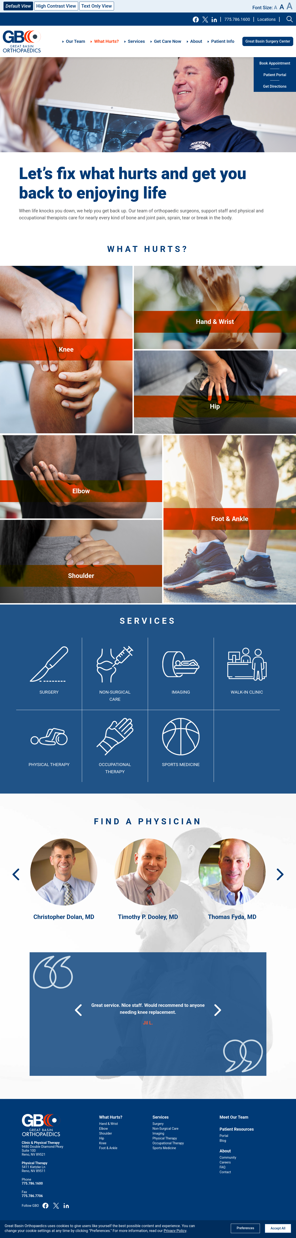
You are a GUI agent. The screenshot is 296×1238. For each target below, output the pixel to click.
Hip (101, 1138)
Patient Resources (237, 1129)
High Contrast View (56, 6)
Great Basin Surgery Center (267, 41)
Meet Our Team (234, 1117)
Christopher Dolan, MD (63, 916)
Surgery (49, 692)
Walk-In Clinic (247, 692)
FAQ (222, 1167)
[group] (148, 1014)
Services (136, 41)
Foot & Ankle (108, 1148)
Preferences (245, 1228)
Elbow (103, 1128)
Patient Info (222, 41)
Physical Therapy (48, 764)
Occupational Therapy (168, 1143)
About (196, 41)
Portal (224, 1136)
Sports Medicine (181, 764)
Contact (225, 1172)
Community (228, 1157)
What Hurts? (106, 41)
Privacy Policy (175, 1231)
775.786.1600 (237, 19)
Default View (18, 6)
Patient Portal (274, 75)
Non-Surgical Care (166, 1128)
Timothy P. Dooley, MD (148, 916)
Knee (102, 1143)
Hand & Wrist (108, 1124)
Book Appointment (274, 63)
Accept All (278, 1228)
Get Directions (275, 86)
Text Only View (96, 6)
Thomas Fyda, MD (232, 916)
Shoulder (105, 1133)
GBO (22, 41)
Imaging (181, 692)
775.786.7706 (32, 1196)
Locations (266, 19)
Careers (225, 1162)
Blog (223, 1140)
